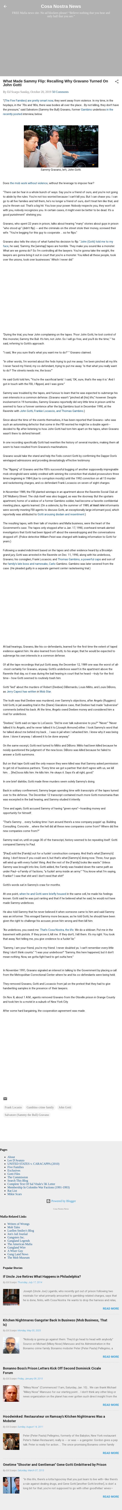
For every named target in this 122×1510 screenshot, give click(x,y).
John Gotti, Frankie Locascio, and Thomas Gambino (51, 411)
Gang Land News (17, 1254)
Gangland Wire (16, 1247)
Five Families (15, 1167)
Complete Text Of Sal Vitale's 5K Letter (31, 1184)
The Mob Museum (18, 1257)
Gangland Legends (18, 1240)
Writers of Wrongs (18, 1223)
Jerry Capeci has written (21, 691)
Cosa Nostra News (61, 6)
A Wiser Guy (15, 1250)
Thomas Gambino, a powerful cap (78, 559)
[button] (117, 82)
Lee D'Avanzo (15, 1160)
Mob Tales (13, 1227)
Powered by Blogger (61, 1201)
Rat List (12, 1190)
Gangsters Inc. (16, 1237)
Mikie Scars (14, 1194)
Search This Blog (17, 1180)
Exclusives (13, 1170)
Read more (111, 1308)
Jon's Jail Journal (17, 1234)
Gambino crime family (40, 1107)
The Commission (17, 1177)
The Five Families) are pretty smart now (29, 100)
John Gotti (65, 1107)
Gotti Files (13, 1173)
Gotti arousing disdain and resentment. (61, 514)
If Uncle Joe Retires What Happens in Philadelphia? (42, 1276)
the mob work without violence (29, 183)
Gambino (86, 109)
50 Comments (60, 91)
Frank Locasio (13, 1107)
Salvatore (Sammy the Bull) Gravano (27, 1114)
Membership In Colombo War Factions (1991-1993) (38, 1187)
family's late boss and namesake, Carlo (32, 564)
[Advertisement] (61, 47)
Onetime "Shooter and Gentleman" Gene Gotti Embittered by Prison (54, 1465)
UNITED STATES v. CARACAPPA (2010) (33, 1163)
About (11, 1157)
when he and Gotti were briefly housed (42, 894)
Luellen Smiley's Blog (20, 1230)
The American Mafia (19, 1244)
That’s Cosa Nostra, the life (57, 930)
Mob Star (45, 691)
